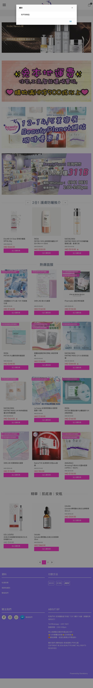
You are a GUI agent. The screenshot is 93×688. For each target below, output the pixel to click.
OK (70, 21)
